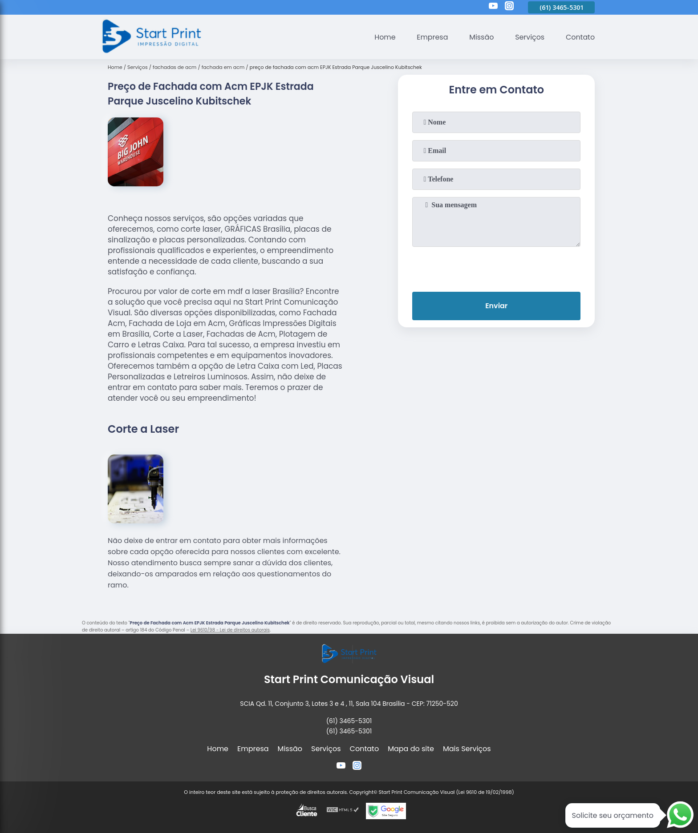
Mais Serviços (467, 749)
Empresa (431, 37)
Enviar (496, 306)
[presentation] (496, 267)
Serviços (529, 37)
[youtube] (493, 7)
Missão (480, 37)
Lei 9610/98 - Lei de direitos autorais (230, 630)
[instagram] (509, 7)
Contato (580, 37)
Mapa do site (411, 749)
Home (383, 37)
